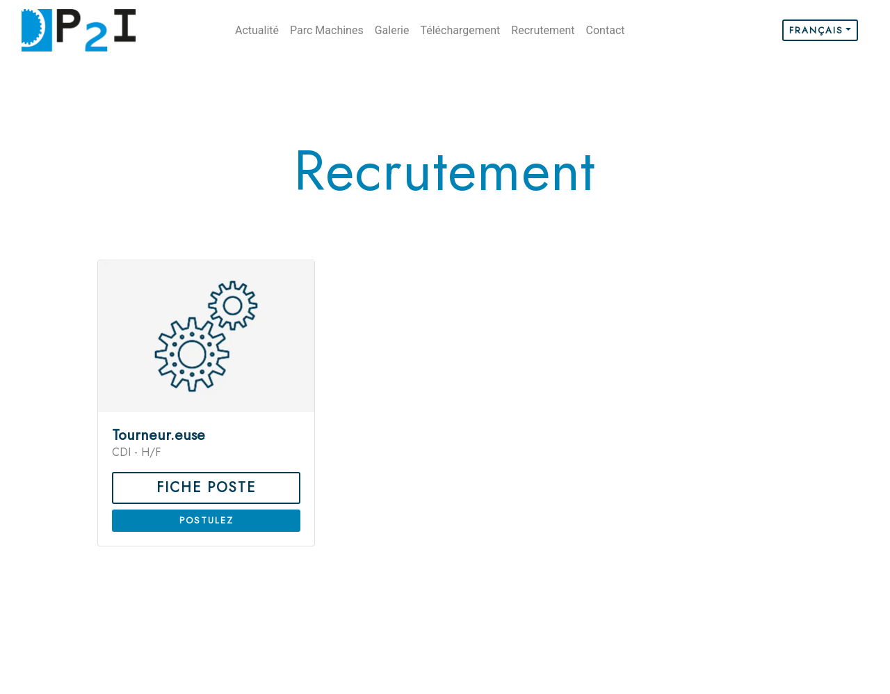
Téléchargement (460, 30)
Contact (605, 30)
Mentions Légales (763, 649)
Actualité (257, 30)
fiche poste (206, 488)
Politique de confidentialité (744, 659)
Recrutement (542, 30)
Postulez (206, 520)
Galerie (392, 30)
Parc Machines (327, 30)
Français (816, 30)
